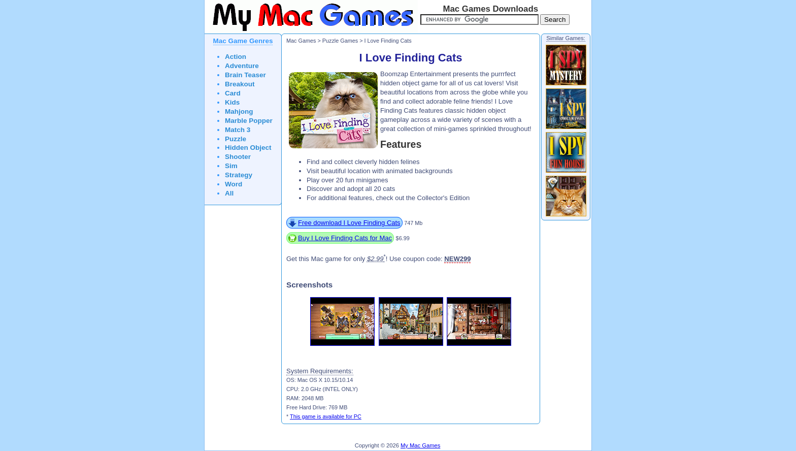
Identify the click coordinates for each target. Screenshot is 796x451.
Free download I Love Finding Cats (349, 223)
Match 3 (237, 130)
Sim (231, 166)
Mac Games (301, 41)
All (229, 193)
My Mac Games (420, 445)
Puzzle (235, 139)
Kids (232, 102)
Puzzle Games (340, 41)
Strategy (238, 175)
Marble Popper (249, 120)
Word (233, 184)
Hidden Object (248, 147)
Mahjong (239, 111)
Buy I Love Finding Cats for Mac (345, 238)
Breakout (240, 84)
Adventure (242, 66)
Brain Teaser (245, 75)
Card (233, 93)
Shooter (238, 156)
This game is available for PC (325, 416)
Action (235, 56)
